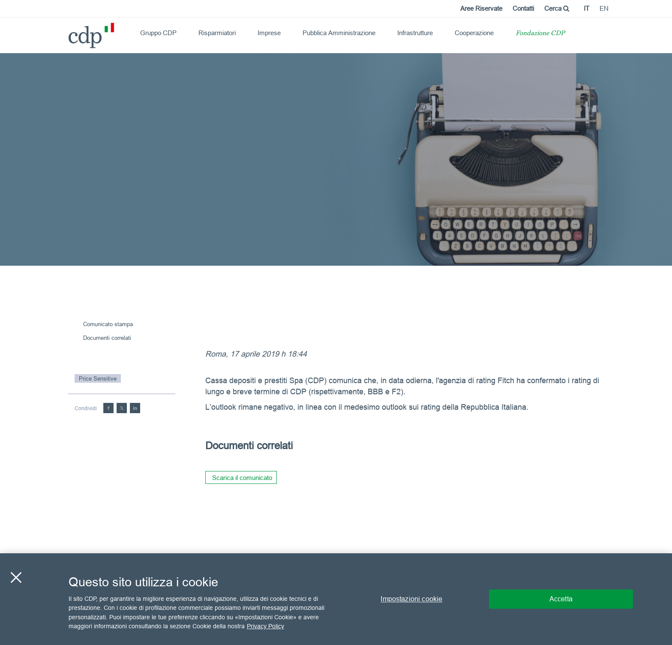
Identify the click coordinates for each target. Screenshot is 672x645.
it (586, 8)
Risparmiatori (217, 32)
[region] (336, 599)
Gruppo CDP (158, 32)
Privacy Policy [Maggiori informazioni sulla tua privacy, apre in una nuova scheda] (265, 626)
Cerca (556, 8)
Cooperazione (474, 32)
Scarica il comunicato (242, 477)
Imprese (269, 32)
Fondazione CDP (540, 33)
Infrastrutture (415, 32)
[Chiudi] (15, 577)
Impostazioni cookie (411, 599)
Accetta (561, 599)
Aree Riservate (481, 8)
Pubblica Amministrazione (339, 32)
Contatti (523, 8)
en (604, 8)
